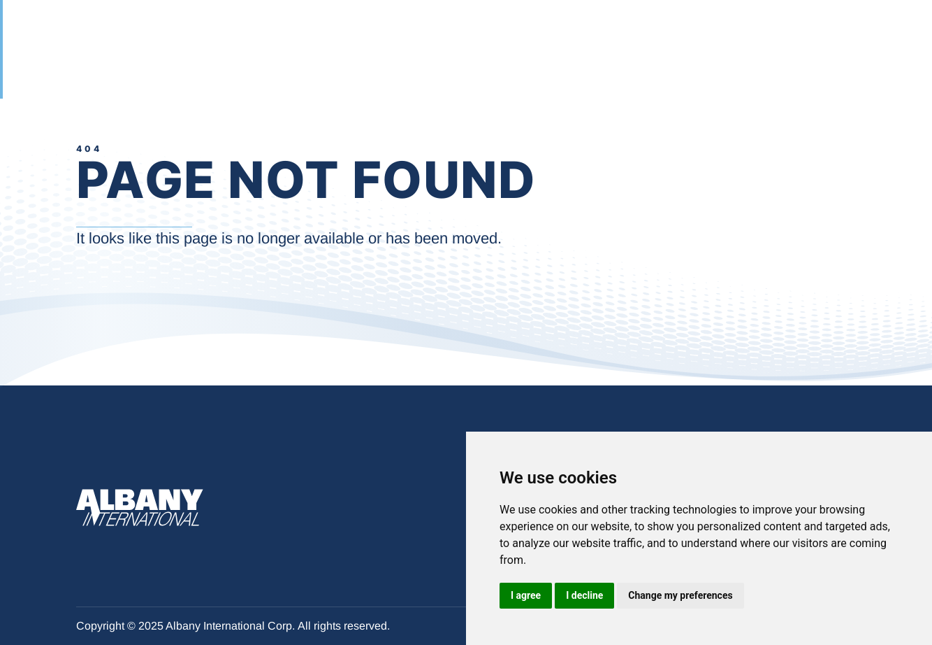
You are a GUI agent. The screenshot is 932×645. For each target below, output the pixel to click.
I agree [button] (526, 595)
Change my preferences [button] (680, 595)
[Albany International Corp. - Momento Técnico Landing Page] (78, 35)
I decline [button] (584, 595)
